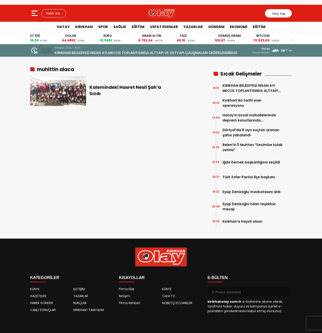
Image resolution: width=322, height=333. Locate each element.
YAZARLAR (193, 26)
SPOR (103, 26)
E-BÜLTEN (218, 277)
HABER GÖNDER (41, 303)
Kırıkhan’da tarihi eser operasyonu (242, 103)
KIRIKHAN (84, 26)
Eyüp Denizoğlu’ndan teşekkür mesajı (249, 206)
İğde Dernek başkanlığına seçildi (251, 162)
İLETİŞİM (79, 289)
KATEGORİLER (44, 277)
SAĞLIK (119, 26)
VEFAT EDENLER (164, 26)
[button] (43, 50)
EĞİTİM (138, 26)
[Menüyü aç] (35, 13)
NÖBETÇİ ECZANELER (177, 303)
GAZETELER (38, 296)
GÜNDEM (216, 26)
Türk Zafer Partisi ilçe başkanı (248, 177)
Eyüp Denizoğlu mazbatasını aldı (251, 191)
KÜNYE (35, 289)
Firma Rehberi (129, 303)
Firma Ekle (126, 289)
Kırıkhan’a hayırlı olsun (242, 221)
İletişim (124, 296)
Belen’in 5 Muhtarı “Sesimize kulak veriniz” (252, 147)
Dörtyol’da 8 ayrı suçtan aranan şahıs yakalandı (250, 132)
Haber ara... (53, 13)
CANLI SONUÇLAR (43, 310)
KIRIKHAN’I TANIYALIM (88, 310)
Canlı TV (168, 296)
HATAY (63, 26)
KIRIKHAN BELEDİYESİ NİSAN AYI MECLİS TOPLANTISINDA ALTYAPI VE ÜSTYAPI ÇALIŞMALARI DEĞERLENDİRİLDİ (146, 52)
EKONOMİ (238, 26)
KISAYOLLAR (132, 277)
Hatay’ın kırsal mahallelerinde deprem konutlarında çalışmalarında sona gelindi (249, 118)
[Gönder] (287, 292)
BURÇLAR (80, 303)
